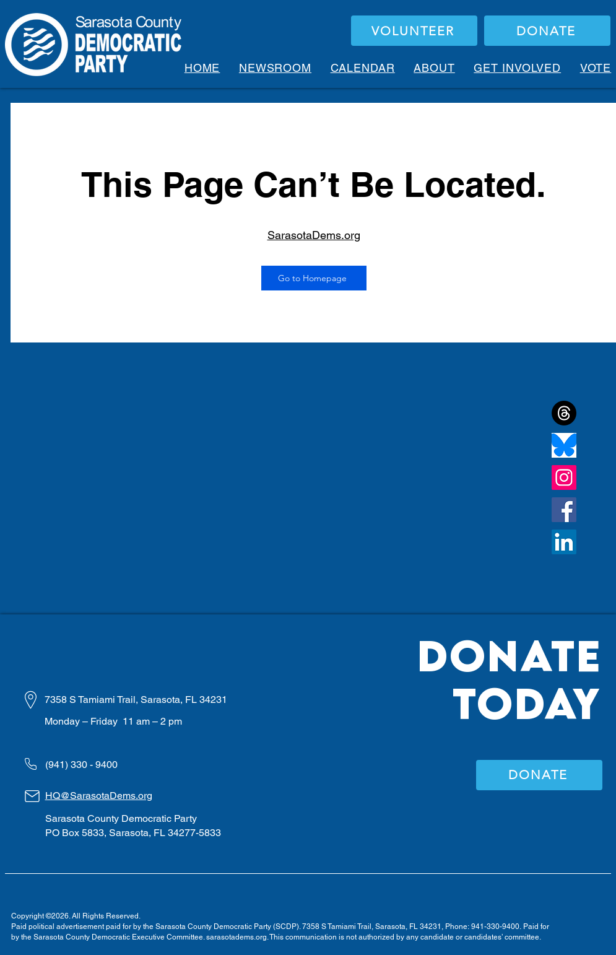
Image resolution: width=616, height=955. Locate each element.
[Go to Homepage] (314, 278)
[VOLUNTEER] (414, 30)
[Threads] (564, 413)
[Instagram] (564, 477)
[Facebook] (564, 509)
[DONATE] (547, 30)
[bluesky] (564, 445)
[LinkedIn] (564, 542)
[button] (434, 68)
